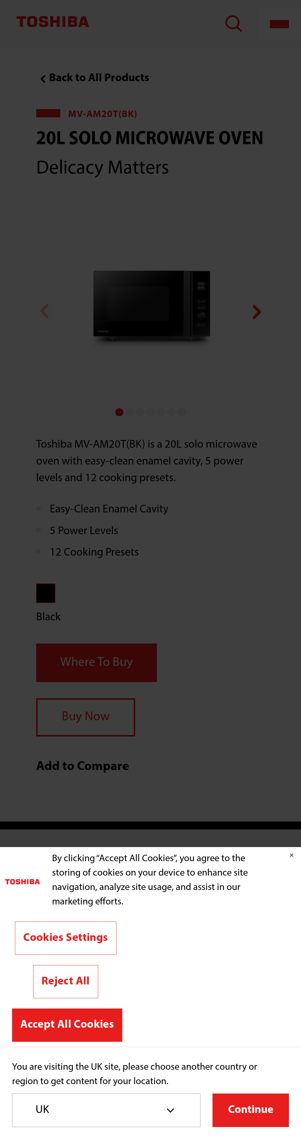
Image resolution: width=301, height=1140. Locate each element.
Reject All (65, 981)
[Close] (291, 855)
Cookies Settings (65, 938)
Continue (250, 1110)
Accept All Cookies (67, 1025)
